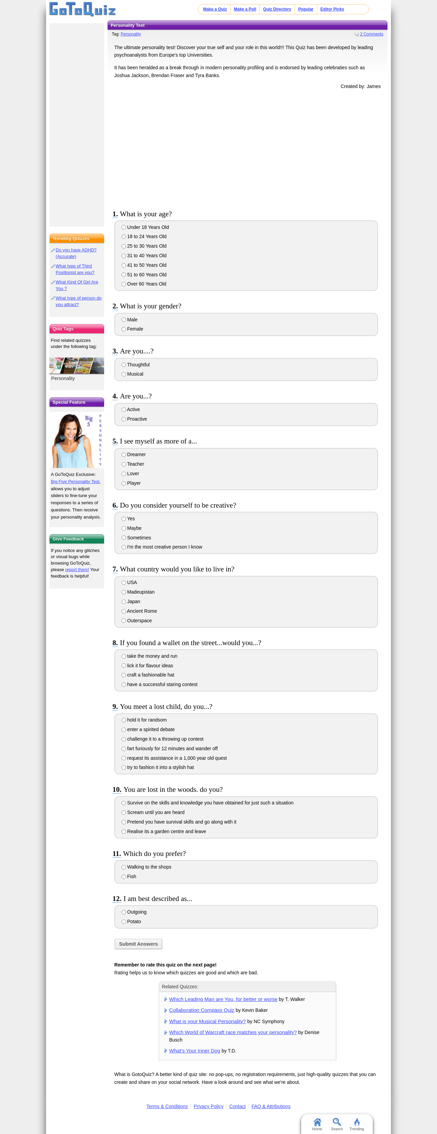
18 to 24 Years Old (144, 236)
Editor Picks (332, 9)
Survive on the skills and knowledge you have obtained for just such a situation (208, 802)
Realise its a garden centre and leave (164, 831)
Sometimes (136, 537)
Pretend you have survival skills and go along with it (179, 822)
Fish (129, 876)
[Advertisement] (247, 148)
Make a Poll (245, 9)
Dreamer (134, 454)
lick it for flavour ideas (147, 665)
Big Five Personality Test (75, 481)
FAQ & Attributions (271, 1106)
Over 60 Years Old (144, 284)
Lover (130, 473)
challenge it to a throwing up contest (162, 739)
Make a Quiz (215, 9)
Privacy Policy (208, 1106)
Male (130, 319)
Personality (131, 34)
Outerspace (137, 620)
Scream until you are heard (153, 812)
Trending (356, 1124)
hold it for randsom (144, 720)
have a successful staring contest (160, 684)
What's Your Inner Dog (194, 1050)
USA (129, 582)
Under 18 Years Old (145, 227)
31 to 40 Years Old (144, 255)
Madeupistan (138, 592)
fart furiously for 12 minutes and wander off (170, 748)
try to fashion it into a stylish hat (158, 767)
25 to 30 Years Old (144, 246)
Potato (131, 921)
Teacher (133, 464)
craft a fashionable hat (148, 675)
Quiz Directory (277, 9)
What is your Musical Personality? (207, 1021)
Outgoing (134, 912)
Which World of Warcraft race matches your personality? (233, 1032)
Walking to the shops (146, 867)
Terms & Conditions (167, 1106)
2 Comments (371, 34)
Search (337, 1124)
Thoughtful (136, 364)
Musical (132, 374)
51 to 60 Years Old (144, 274)
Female (132, 329)
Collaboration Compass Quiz (202, 1010)
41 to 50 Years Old (144, 265)
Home (317, 1124)
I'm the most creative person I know (162, 547)
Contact (237, 1106)
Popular (305, 9)
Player (131, 483)
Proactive (134, 419)
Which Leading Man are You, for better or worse (223, 999)
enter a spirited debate (148, 729)
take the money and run (150, 656)
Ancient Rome (139, 611)
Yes (128, 518)
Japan (131, 601)
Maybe (132, 528)
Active (131, 409)
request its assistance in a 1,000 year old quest (174, 758)
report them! (77, 569)
